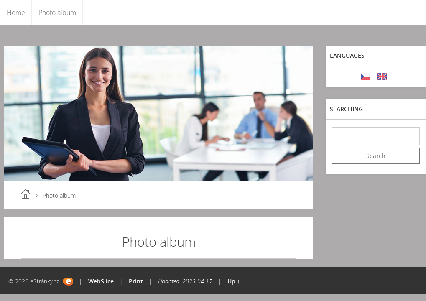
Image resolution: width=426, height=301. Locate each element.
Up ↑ (233, 281)
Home (16, 12)
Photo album (57, 12)
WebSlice (101, 281)
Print (136, 281)
